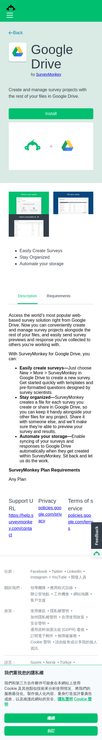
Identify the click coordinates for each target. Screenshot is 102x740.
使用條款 (38, 611)
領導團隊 (38, 588)
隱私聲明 (65, 699)
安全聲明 (38, 623)
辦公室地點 (40, 594)
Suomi (35, 662)
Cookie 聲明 (40, 642)
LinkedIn (74, 571)
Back (16, 32)
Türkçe (66, 662)
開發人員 (78, 577)
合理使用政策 (72, 617)
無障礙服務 (67, 636)
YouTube (59, 577)
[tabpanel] (51, 397)
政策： (10, 611)
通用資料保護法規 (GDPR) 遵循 (57, 629)
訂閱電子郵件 (41, 636)
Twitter (57, 571)
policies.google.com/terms (80, 522)
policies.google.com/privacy (50, 514)
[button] (96, 540)
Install (51, 113)
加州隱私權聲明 (43, 617)
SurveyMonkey (48, 74)
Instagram (38, 577)
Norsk (51, 662)
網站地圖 (81, 594)
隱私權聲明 (59, 611)
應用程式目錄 (61, 588)
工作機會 (61, 594)
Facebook (38, 571)
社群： (10, 571)
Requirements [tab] (58, 296)
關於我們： (13, 588)
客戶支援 (38, 600)
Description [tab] (27, 296)
